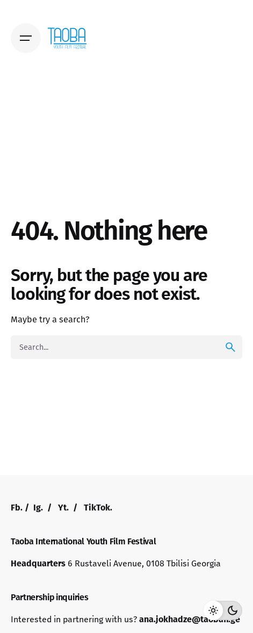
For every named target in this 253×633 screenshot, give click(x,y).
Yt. (63, 507)
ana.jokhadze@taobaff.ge (189, 619)
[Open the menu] (26, 38)
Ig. (38, 507)
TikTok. (98, 507)
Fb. (17, 507)
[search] (230, 347)
